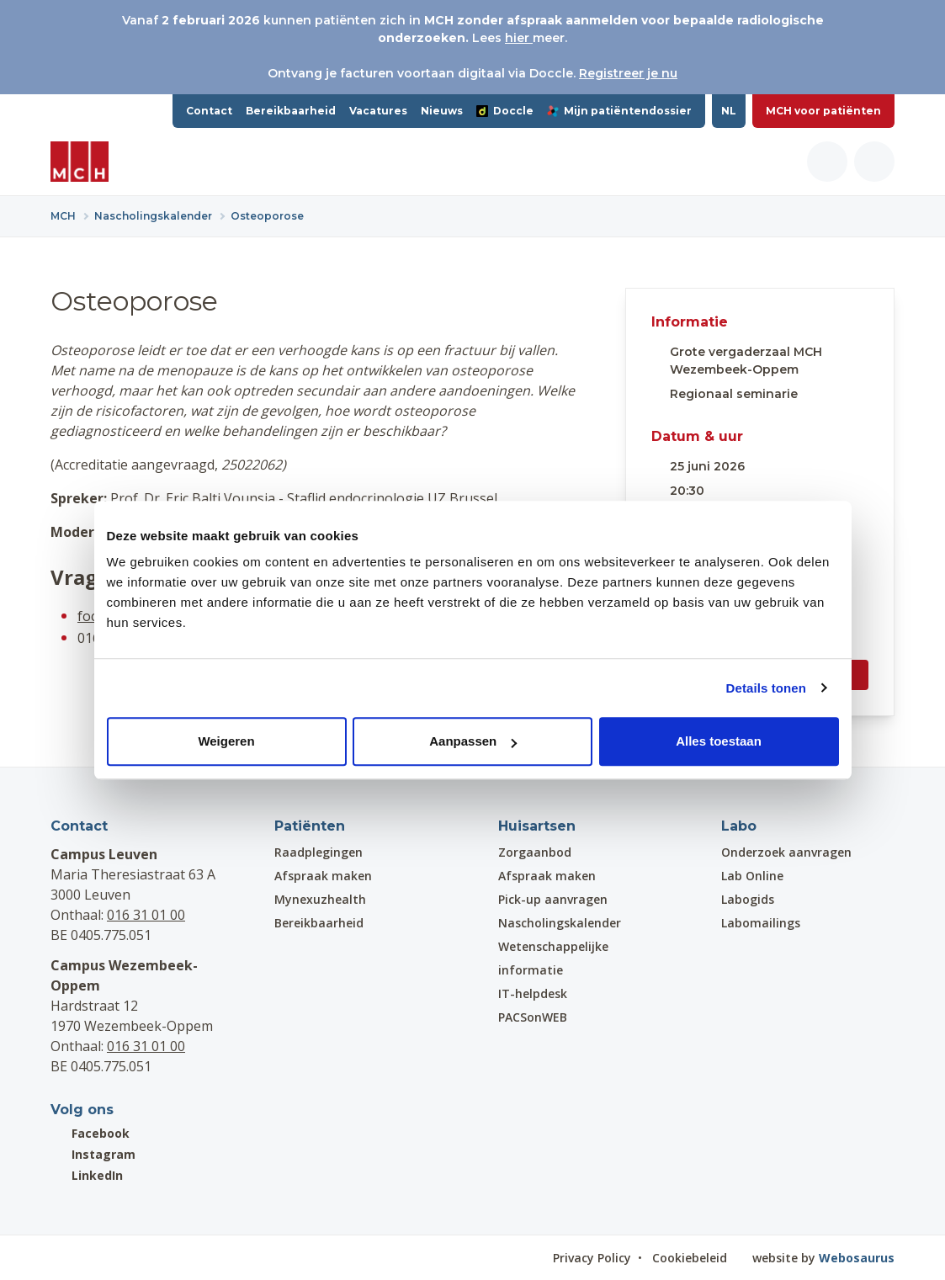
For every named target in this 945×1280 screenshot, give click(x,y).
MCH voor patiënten (823, 110)
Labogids (747, 899)
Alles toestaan (719, 741)
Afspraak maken (323, 876)
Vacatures (378, 110)
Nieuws (442, 110)
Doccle (505, 110)
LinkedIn (86, 1175)
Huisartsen (537, 826)
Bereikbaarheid (291, 110)
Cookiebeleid (689, 1258)
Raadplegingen (318, 852)
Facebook (90, 1133)
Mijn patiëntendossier (619, 110)
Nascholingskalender (559, 923)
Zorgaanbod (534, 852)
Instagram (92, 1154)
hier (519, 37)
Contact (209, 110)
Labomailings (760, 923)
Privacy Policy (592, 1258)
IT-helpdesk (532, 993)
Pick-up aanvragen (553, 899)
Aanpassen (473, 741)
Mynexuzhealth (320, 899)
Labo (739, 826)
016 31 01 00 (146, 915)
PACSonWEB (532, 1017)
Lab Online (752, 876)
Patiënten (309, 826)
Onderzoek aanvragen (786, 852)
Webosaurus (857, 1258)
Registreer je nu (628, 73)
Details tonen (766, 688)
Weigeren (226, 741)
